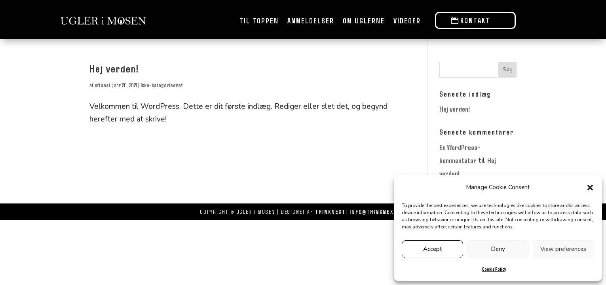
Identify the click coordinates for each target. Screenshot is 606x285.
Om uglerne (364, 20)
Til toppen (259, 20)
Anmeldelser (310, 20)
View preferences (563, 249)
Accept (432, 249)
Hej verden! (114, 68)
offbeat (102, 85)
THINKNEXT (330, 211)
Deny (498, 249)
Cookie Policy (494, 269)
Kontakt (475, 20)
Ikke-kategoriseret (162, 85)
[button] (590, 188)
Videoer (407, 20)
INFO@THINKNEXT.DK (378, 211)
